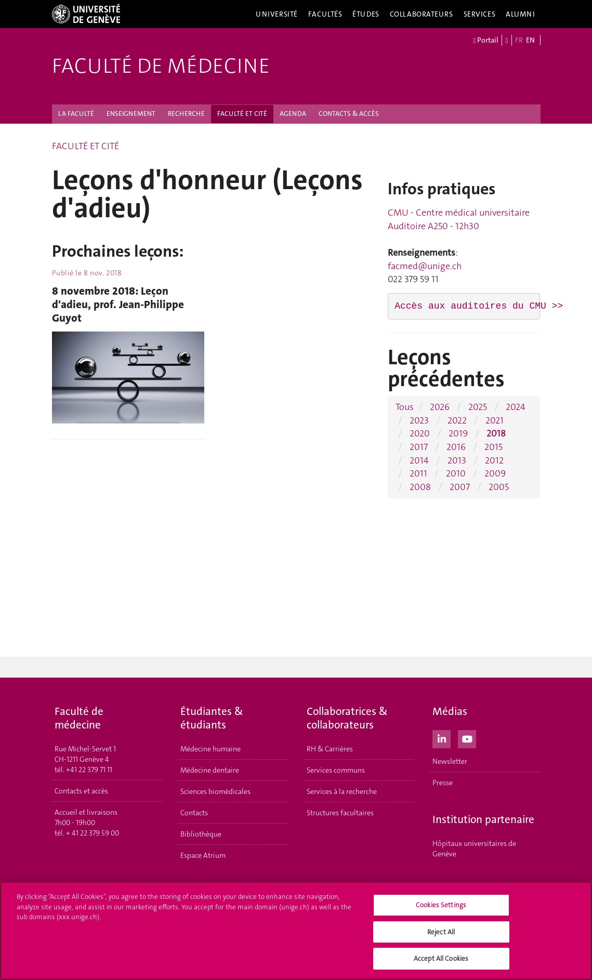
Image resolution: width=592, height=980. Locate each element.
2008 (420, 487)
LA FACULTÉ (76, 113)
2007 (460, 487)
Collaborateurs (421, 14)
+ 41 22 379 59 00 (92, 833)
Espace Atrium (203, 855)
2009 (495, 473)
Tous (405, 407)
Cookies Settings (441, 909)
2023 (419, 420)
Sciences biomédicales (215, 791)
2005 (499, 487)
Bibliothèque (200, 834)
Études (365, 14)
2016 (456, 447)
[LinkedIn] (441, 738)
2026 (440, 407)
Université (277, 14)
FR (519, 40)
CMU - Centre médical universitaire (459, 212)
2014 (419, 460)
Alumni (520, 14)
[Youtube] (467, 738)
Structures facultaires (340, 812)
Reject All (441, 936)
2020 (420, 433)
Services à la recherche (342, 791)
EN (530, 40)
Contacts (194, 812)
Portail (485, 40)
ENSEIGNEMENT (131, 113)
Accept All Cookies (441, 963)
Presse (442, 782)
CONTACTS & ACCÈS (349, 113)
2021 (494, 420)
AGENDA (293, 113)
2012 (494, 460)
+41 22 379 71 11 (89, 769)
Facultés (325, 14)
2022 (457, 420)
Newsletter (449, 761)
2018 (496, 433)
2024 (515, 407)
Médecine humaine (210, 748)
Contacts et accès (81, 791)
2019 (458, 433)
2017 (419, 447)
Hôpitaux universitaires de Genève (474, 848)
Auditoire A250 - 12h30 (433, 226)
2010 (456, 473)
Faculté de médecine (161, 66)
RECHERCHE (186, 113)
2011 (418, 473)
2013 (457, 460)
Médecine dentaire (209, 770)
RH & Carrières (330, 748)
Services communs (336, 770)
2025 (477, 407)
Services (480, 14)
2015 (493, 447)
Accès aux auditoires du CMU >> (478, 306)
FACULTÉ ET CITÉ (242, 113)
